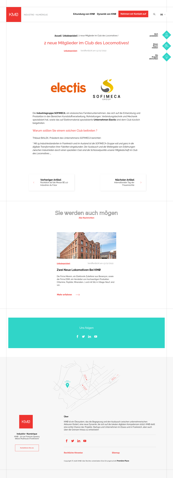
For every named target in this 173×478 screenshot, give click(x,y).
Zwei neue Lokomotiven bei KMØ (79, 269)
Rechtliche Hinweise (73, 453)
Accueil (58, 36)
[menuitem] (163, 14)
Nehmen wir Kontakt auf (133, 14)
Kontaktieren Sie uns (27, 448)
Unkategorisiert (70, 36)
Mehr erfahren (64, 294)
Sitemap (116, 453)
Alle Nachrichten (86, 218)
